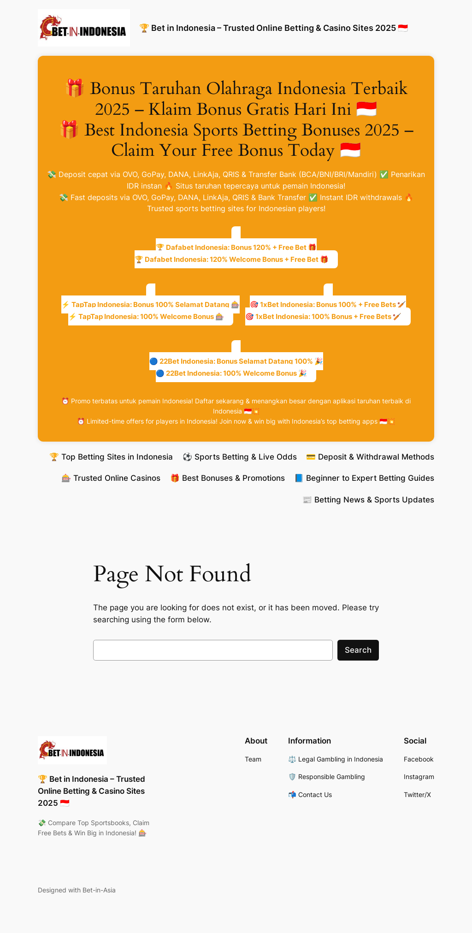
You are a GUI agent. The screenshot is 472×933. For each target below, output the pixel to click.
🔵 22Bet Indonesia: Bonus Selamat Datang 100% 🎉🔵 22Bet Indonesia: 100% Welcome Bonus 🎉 (236, 367)
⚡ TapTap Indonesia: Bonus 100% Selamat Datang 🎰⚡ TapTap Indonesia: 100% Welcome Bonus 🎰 (150, 310)
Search (358, 650)
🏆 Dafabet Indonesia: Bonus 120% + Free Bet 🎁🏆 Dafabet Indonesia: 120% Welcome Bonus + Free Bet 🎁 (232, 253)
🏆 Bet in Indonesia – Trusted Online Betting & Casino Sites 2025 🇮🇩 (273, 28)
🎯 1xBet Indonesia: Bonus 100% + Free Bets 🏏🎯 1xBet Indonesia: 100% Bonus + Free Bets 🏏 (325, 310)
